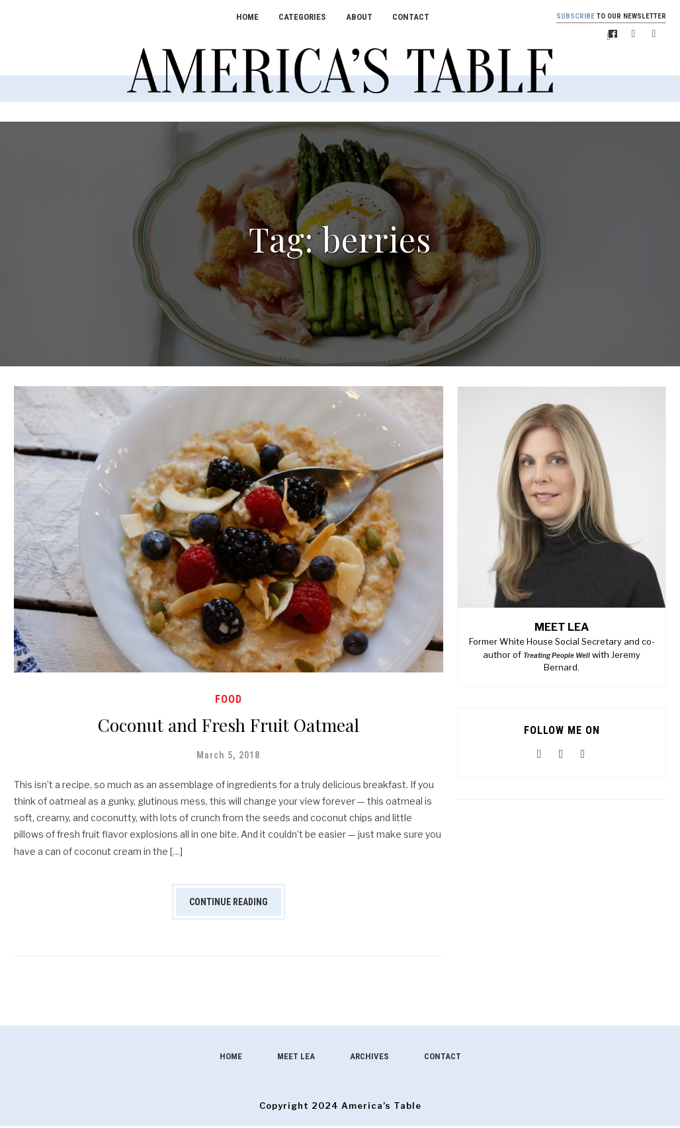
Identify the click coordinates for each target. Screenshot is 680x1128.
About (350, 17)
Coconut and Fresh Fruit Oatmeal (228, 724)
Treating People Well (556, 657)
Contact (402, 17)
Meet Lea (296, 1058)
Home (239, 17)
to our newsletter (602, 17)
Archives (369, 1058)
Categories (294, 17)
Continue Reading (228, 904)
